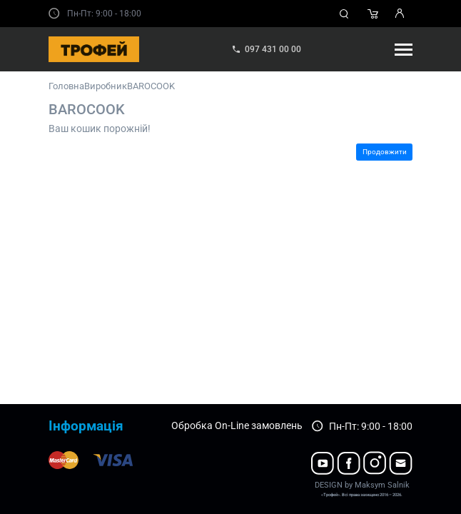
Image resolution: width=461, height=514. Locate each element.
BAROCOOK (151, 86)
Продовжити (385, 152)
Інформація (86, 426)
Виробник (105, 86)
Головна (66, 86)
